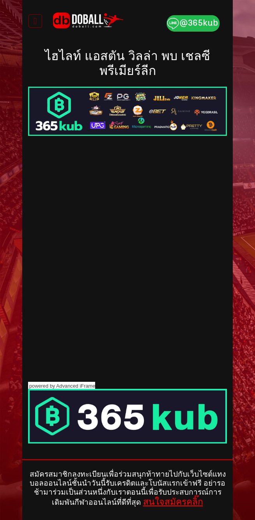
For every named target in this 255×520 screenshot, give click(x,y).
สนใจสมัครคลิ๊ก (173, 502)
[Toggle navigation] (35, 21)
